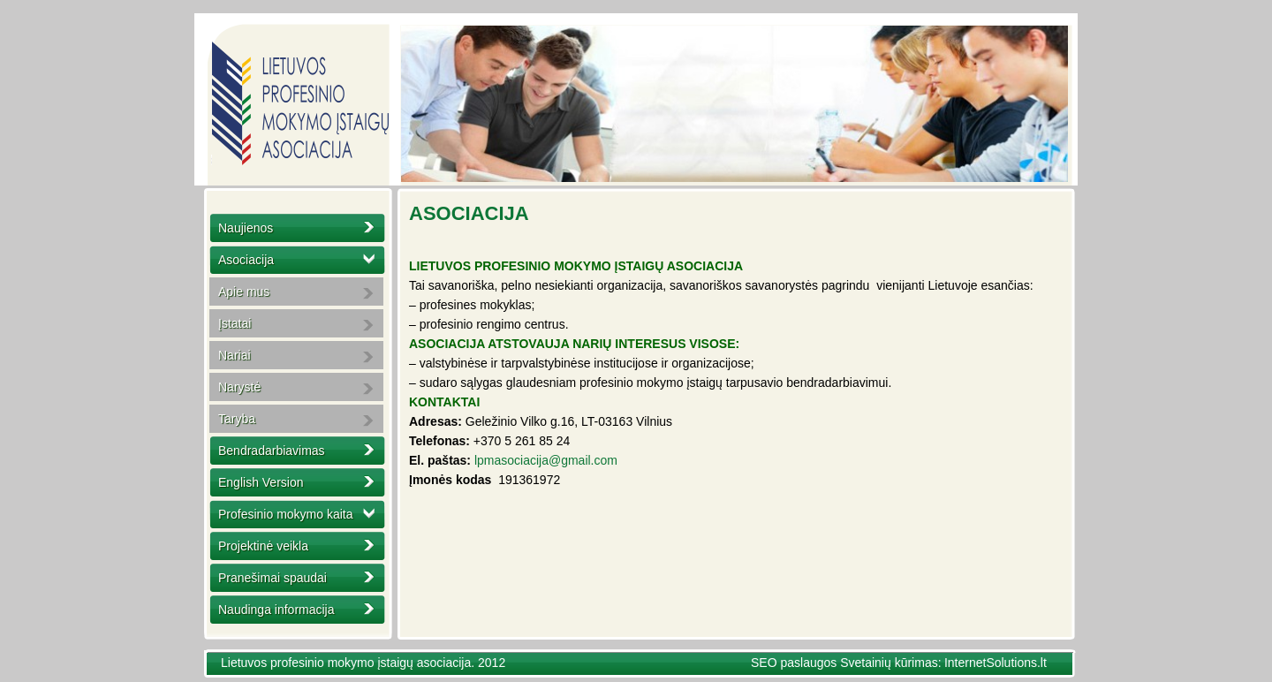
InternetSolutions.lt (995, 662)
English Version (261, 482)
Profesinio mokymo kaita (285, 514)
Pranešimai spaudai (272, 578)
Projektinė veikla (263, 546)
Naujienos (245, 228)
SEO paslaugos (795, 662)
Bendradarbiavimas (271, 450)
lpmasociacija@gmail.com (545, 460)
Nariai (234, 355)
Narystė (239, 387)
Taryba (236, 419)
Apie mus (243, 291)
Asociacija (246, 260)
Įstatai (234, 323)
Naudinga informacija (276, 609)
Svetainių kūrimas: (890, 662)
